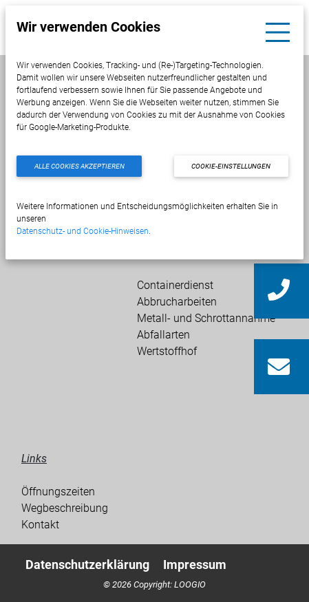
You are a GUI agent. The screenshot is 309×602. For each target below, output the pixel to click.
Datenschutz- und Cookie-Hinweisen (83, 231)
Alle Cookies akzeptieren (79, 166)
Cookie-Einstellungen (230, 166)
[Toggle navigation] (277, 32)
